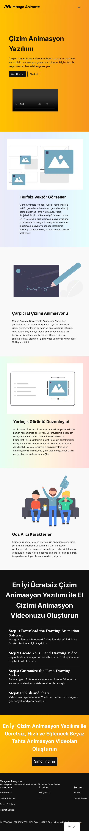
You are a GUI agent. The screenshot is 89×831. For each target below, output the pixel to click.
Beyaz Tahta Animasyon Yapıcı (45, 211)
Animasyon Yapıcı (52, 321)
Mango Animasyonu (11, 781)
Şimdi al (33, 74)
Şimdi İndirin (17, 74)
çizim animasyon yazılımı (55, 218)
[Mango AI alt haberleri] (49, 792)
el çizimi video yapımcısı (50, 338)
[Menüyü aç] (79, 7)
